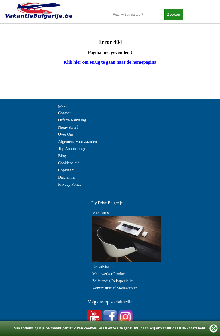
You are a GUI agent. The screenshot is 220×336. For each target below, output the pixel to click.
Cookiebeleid (69, 163)
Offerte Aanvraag (72, 120)
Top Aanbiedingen (73, 149)
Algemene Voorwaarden (77, 141)
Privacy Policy (70, 184)
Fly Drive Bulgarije (107, 203)
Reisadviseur (102, 267)
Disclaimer (67, 177)
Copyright (66, 170)
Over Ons (66, 134)
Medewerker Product (109, 274)
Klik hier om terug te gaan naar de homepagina (110, 62)
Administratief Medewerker (114, 288)
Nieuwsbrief (68, 127)
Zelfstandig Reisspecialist (112, 281)
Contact (64, 113)
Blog (62, 156)
